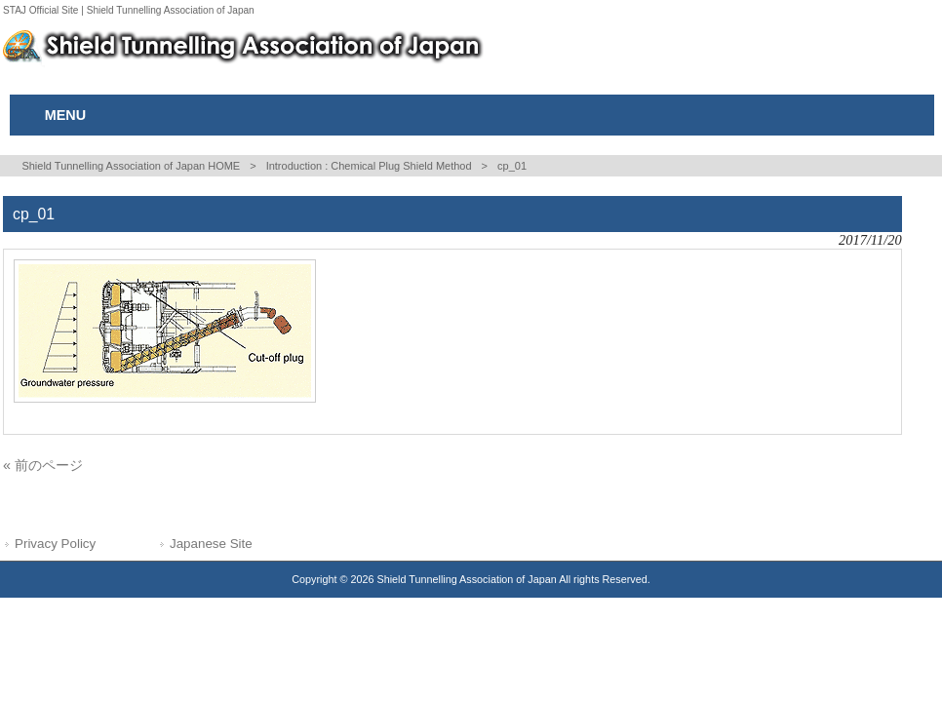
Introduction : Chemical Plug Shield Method (369, 166)
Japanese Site (211, 543)
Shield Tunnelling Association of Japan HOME (130, 166)
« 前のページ (43, 465)
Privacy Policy (55, 543)
